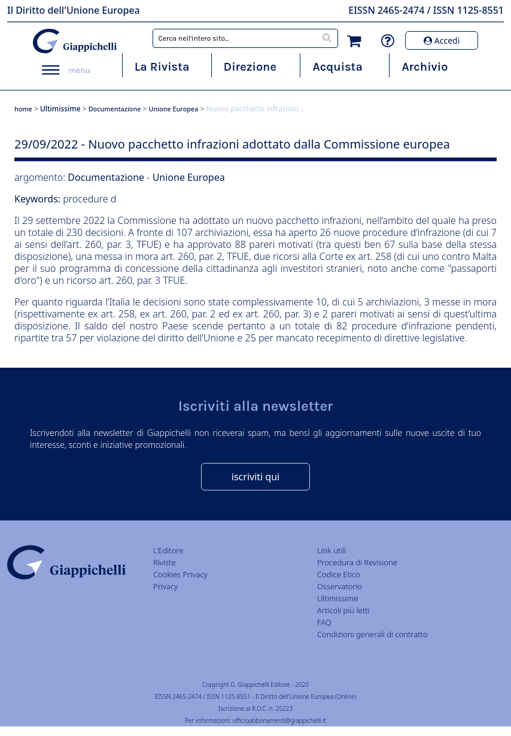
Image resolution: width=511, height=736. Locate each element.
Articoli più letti (343, 610)
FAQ (324, 622)
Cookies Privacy (180, 574)
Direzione (250, 67)
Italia (119, 301)
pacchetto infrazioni (318, 220)
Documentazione (115, 108)
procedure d (89, 198)
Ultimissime (60, 109)
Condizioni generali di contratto (372, 634)
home (23, 108)
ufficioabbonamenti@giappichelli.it (279, 720)
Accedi (442, 40)
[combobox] (245, 38)
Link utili (331, 550)
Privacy (165, 586)
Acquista (337, 67)
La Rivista (162, 67)
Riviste (164, 562)
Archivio (425, 67)
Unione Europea (174, 108)
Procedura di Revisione (357, 562)
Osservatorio (339, 586)
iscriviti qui (255, 476)
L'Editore (168, 550)
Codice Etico (338, 574)
